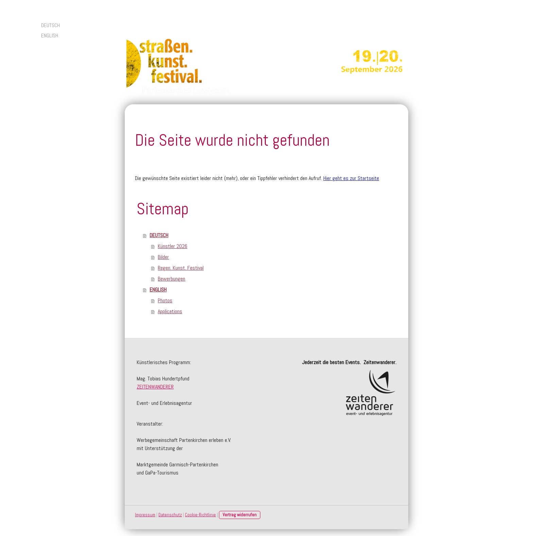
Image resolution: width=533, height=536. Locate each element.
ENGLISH (49, 35)
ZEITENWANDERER (155, 386)
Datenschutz (170, 515)
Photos (165, 300)
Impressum (145, 515)
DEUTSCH (50, 25)
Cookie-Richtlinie (200, 515)
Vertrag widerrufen (240, 515)
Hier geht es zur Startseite (351, 178)
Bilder (163, 257)
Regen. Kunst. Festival (181, 267)
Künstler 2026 (172, 246)
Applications (170, 311)
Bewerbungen (171, 278)
